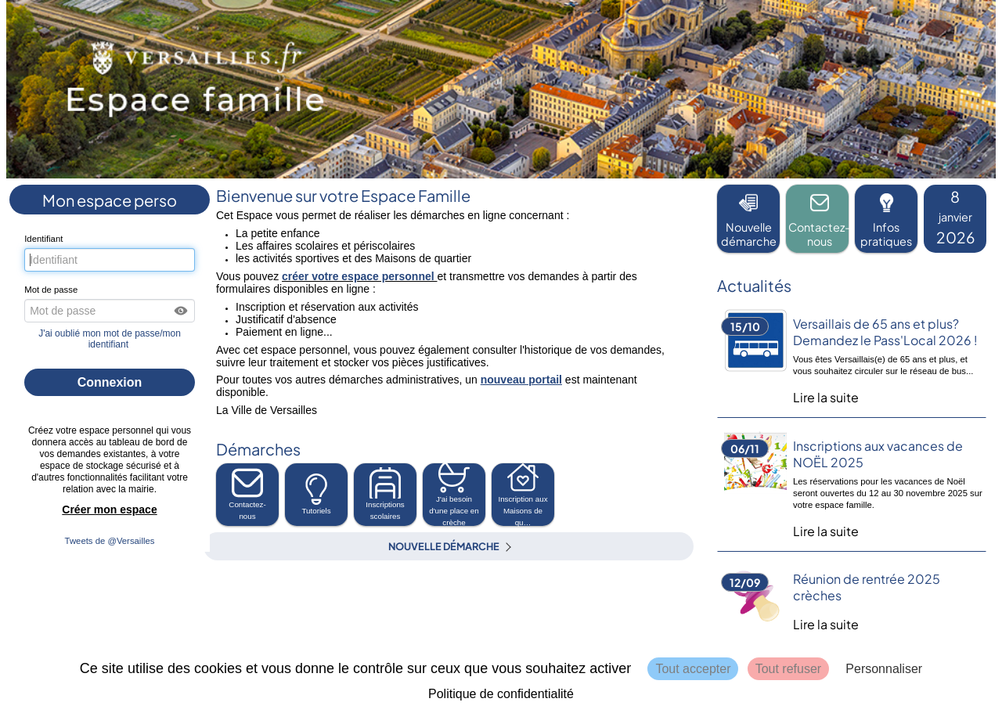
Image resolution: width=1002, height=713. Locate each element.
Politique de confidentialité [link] (501, 693)
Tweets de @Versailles (110, 541)
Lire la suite (826, 397)
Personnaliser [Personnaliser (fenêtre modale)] (883, 668)
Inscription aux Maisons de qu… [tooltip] (522, 494)
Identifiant (43, 238)
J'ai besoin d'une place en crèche (453, 494)
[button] (181, 311)
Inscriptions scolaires (385, 493)
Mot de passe (50, 289)
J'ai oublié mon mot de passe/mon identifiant (109, 339)
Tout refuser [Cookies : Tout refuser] (788, 668)
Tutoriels (316, 494)
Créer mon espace (109, 509)
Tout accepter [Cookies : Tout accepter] (692, 668)
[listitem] (955, 219)
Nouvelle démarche (443, 546)
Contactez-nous (247, 493)
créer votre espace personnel (359, 276)
